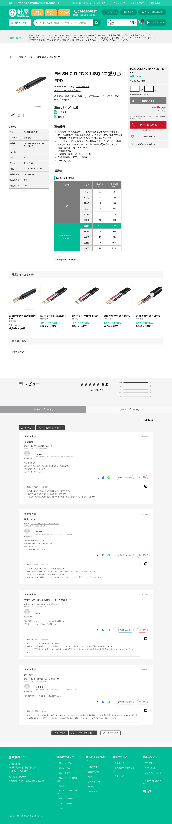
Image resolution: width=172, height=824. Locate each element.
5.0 (105, 384)
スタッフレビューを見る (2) (67, 90)
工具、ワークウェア (67, 803)
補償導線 (104, 38)
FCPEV (32, 40)
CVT (31, 35)
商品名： (38, 446)
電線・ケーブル (65, 763)
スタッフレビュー (129, 409)
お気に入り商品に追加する (146, 137)
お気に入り (119, 763)
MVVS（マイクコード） (147, 38)
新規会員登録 (93, 772)
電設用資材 (63, 786)
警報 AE (65, 40)
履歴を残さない (18, 352)
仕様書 (61, 117)
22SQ (86, 220)
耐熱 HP (55, 40)
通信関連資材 (64, 773)
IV (49, 35)
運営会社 (148, 763)
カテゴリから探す (20, 23)
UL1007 (75, 40)
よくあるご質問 (137, 3)
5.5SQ (86, 203)
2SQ (86, 192)
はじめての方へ (110, 12)
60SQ (86, 242)
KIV (67, 38)
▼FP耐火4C (75, 259)
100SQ (86, 248)
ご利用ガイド (102, 3)
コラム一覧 (92, 791)
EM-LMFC (101, 35)
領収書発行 (128, 12)
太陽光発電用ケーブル (118, 35)
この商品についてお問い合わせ (147, 144)
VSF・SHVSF (92, 38)
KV (81, 38)
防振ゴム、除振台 (66, 798)
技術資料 (92, 786)
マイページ (119, 776)
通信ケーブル (64, 768)
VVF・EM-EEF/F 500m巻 (83, 35)
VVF (55, 35)
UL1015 (85, 40)
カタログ (62, 112)
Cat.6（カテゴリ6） (120, 40)
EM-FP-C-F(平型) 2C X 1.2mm (53, 316)
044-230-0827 (87, 11)
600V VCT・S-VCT (37, 38)
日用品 (61, 808)
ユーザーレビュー (43, 409)
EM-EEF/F (64, 35)
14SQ (86, 214)
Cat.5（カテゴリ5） (100, 40)
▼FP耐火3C (61, 259)
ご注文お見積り (155, 22)
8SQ (86, 209)
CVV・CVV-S (128, 38)
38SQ (86, 237)
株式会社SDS (17, 757)
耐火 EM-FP (44, 40)
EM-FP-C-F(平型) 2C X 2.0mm (117, 316)
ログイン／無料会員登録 (152, 12)
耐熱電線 (115, 38)
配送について (119, 3)
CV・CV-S (40, 35)
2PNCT (52, 38)
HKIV (75, 38)
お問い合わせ (155, 3)
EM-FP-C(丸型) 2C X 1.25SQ (148, 316)
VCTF (60, 38)
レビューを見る (82, 86)
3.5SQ (86, 197)
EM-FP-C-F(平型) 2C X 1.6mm (85, 316)
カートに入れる (148, 125)
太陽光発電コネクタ (139, 35)
